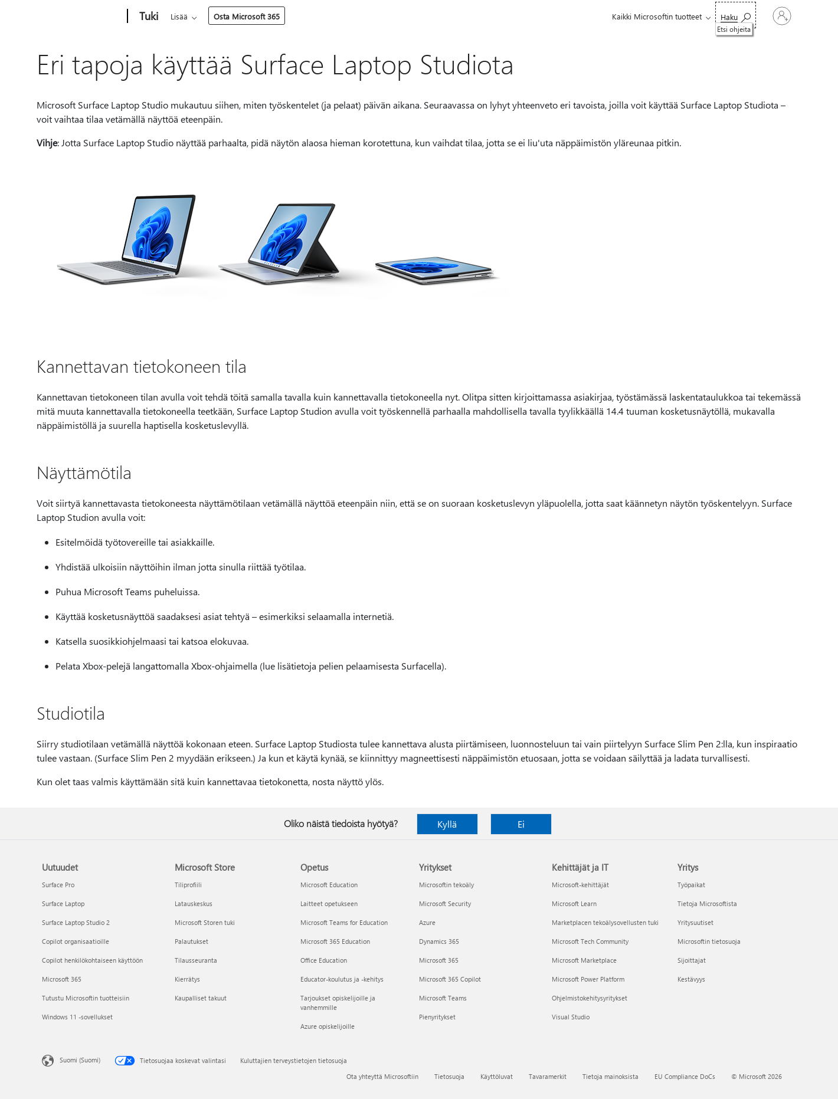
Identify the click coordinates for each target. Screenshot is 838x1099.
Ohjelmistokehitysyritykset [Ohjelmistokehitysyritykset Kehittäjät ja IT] (589, 997)
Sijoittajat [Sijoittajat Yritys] (691, 960)
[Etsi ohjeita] (674, 15)
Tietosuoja (449, 1076)
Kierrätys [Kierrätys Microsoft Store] (187, 979)
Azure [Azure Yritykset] (427, 922)
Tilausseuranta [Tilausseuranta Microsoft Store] (196, 960)
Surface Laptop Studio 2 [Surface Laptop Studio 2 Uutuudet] (76, 922)
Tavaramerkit (548, 1076)
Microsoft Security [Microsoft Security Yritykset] (445, 903)
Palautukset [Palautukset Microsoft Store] (191, 941)
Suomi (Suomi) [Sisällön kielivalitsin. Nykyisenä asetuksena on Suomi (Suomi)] (80, 1059)
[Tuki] (147, 16)
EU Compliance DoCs (684, 1076)
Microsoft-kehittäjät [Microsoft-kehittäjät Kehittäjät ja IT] (580, 884)
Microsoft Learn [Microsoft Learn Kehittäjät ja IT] (574, 903)
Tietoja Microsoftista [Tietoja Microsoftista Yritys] (707, 903)
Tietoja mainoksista (610, 1076)
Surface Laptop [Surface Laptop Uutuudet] (63, 903)
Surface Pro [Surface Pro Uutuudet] (58, 884)
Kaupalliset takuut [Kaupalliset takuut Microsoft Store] (201, 997)
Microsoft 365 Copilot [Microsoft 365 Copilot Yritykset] (450, 979)
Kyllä (447, 824)
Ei (521, 824)
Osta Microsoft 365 (438, 16)
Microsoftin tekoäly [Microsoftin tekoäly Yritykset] (446, 884)
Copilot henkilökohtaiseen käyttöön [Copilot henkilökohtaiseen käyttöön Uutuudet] (92, 960)
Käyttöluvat (496, 1076)
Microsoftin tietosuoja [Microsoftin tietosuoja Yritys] (709, 941)
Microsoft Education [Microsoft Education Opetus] (329, 884)
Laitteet (327, 16)
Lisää (370, 16)
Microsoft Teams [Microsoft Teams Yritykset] (443, 997)
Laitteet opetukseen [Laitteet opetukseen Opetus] (329, 903)
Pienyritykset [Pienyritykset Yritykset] (437, 1016)
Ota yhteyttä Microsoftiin (382, 1076)
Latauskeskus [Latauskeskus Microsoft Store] (193, 903)
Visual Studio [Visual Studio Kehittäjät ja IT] (571, 1016)
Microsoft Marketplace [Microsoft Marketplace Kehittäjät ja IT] (584, 960)
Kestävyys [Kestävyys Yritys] (691, 979)
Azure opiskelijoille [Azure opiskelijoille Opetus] (327, 1026)
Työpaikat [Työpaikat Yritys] (691, 884)
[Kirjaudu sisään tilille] (751, 16)
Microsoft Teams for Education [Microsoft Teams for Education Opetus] (344, 922)
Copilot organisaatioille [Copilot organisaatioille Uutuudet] (75, 941)
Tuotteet (278, 16)
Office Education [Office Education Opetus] (323, 960)
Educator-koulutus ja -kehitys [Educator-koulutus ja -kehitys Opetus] (342, 979)
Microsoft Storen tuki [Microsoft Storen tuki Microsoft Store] (205, 922)
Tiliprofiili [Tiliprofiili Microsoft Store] (188, 884)
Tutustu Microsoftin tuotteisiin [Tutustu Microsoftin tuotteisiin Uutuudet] (85, 997)
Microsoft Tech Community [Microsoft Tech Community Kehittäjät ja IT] (590, 941)
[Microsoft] (82, 16)
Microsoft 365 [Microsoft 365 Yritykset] (439, 960)
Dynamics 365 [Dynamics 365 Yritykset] (439, 941)
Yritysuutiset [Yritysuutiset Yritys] (695, 922)
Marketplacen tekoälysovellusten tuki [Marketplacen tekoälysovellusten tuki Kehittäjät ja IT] (605, 922)
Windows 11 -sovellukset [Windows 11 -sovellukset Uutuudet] (77, 1016)
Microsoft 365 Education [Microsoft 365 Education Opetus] (335, 941)
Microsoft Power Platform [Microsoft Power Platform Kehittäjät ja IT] (588, 979)
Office (239, 16)
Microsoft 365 (192, 16)
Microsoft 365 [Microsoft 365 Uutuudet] (61, 979)
